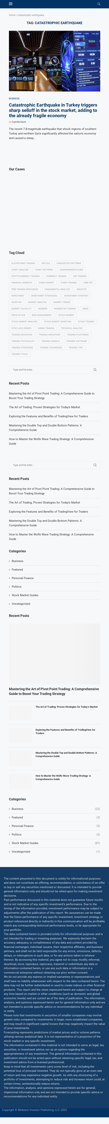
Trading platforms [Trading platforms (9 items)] (78, 335)
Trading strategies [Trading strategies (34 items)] (22, 347)
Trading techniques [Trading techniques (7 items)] (51, 347)
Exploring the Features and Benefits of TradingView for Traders (48, 511)
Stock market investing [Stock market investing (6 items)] (57, 321)
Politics (16, 586)
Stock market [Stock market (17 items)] (66, 315)
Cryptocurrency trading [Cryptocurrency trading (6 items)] (25, 276)
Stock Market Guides (25, 595)
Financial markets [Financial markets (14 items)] (21, 282)
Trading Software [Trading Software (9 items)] (76, 341)
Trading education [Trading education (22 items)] (21, 335)
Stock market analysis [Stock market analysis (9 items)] (24, 321)
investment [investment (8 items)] (18, 296)
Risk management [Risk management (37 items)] (42, 315)
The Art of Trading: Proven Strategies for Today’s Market (44, 502)
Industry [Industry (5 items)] (82, 289)
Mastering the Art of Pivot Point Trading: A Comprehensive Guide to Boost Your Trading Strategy (54, 691)
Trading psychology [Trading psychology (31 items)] (23, 341)
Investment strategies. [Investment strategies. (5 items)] (44, 296)
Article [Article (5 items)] (46, 263)
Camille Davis (19, 122)
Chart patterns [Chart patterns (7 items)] (44, 270)
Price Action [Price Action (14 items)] (18, 315)
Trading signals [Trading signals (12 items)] (50, 341)
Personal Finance (23, 578)
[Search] (99, 4)
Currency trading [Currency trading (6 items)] (56, 276)
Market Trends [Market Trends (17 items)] (61, 302)
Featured (17, 569)
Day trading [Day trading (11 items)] (80, 276)
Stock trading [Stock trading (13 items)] (86, 321)
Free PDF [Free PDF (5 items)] (88, 282)
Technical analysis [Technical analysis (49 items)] (72, 328)
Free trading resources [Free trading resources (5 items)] (24, 289)
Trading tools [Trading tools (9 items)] (19, 354)
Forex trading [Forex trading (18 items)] (69, 282)
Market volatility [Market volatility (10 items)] (21, 308)
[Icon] (55, 61)
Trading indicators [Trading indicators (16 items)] (49, 335)
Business (17, 561)
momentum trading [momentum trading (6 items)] (65, 308)
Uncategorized (21, 603)
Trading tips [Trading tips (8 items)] (76, 347)
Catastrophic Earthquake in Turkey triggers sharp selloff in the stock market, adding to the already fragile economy (53, 110)
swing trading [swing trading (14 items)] (46, 328)
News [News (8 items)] (85, 308)
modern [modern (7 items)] (42, 308)
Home (12, 15)
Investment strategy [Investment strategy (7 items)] (76, 296)
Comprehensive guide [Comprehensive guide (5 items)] (71, 270)
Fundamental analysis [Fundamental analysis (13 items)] (57, 289)
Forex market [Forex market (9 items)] (46, 282)
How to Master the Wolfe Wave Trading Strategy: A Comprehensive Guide (63, 777)
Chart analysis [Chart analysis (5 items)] (20, 270)
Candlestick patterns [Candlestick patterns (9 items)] (68, 263)
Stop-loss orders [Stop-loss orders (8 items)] (21, 328)
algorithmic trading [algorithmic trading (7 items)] (23, 263)
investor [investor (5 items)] (16, 302)
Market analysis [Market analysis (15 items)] (37, 302)
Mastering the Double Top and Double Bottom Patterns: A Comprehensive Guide (66, 754)
